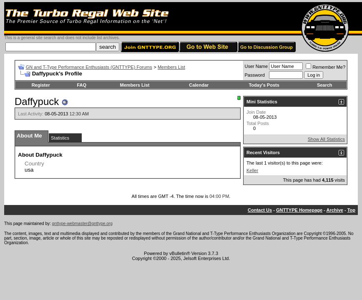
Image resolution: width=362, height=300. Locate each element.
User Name (256, 66)
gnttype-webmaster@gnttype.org (82, 223)
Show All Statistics (326, 139)
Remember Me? (325, 67)
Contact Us (260, 210)
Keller (252, 170)
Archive (335, 210)
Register (41, 85)
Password (255, 75)
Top (351, 210)
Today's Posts (264, 85)
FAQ (81, 85)
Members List (171, 67)
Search (324, 85)
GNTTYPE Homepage (299, 210)
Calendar (199, 85)
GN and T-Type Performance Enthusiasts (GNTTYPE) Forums (89, 67)
